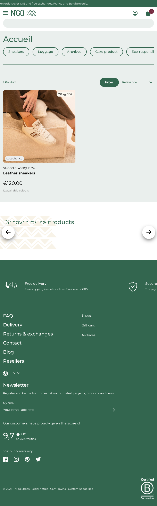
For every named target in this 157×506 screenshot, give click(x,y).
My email (9, 403)
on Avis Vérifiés (26, 438)
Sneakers (16, 52)
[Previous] (8, 232)
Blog (8, 352)
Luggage (45, 52)
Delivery (12, 325)
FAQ (8, 316)
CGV (53, 488)
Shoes (87, 315)
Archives (74, 52)
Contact (12, 343)
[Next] (148, 232)
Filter (109, 82)
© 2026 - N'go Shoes (16, 488)
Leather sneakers (19, 173)
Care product (106, 52)
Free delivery (35, 284)
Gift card (88, 325)
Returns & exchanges (28, 334)
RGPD (62, 488)
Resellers (13, 361)
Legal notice (40, 488)
